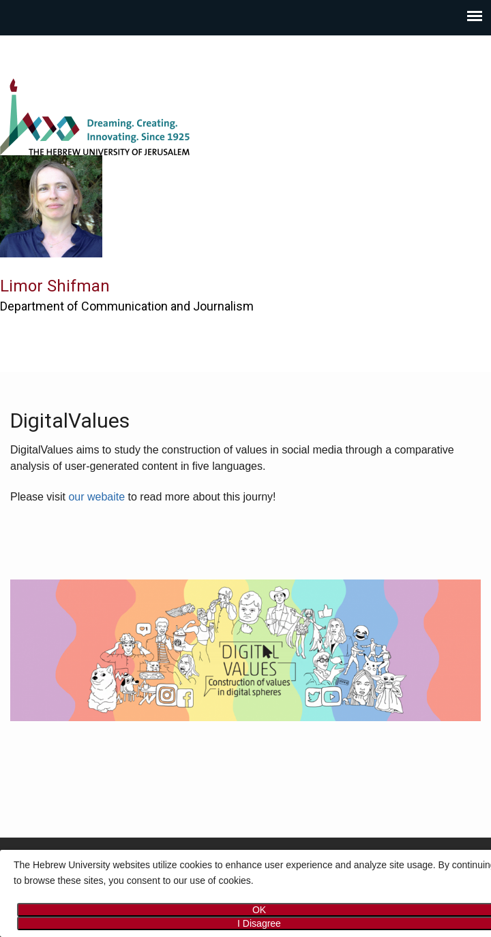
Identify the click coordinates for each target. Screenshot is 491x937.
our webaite (96, 497)
